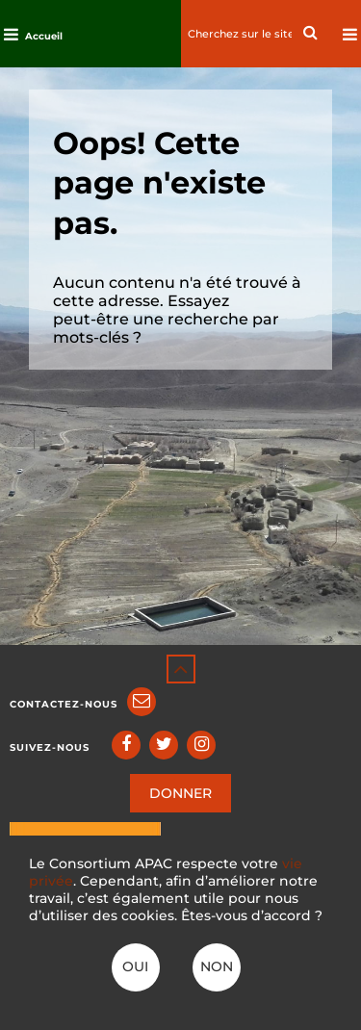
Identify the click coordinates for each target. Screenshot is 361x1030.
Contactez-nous (63, 704)
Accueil (44, 36)
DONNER (180, 793)
